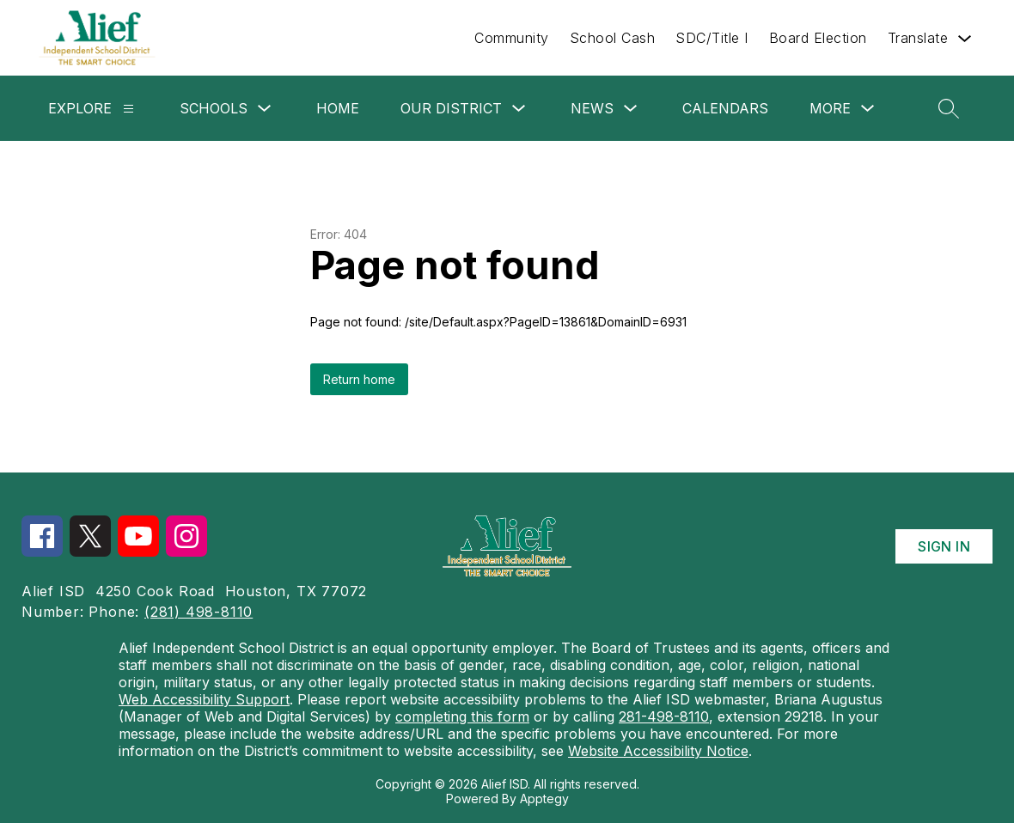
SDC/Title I (711, 37)
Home (337, 108)
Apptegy (544, 798)
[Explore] (128, 108)
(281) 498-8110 (198, 611)
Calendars (725, 108)
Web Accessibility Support (204, 699)
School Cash (613, 37)
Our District (451, 108)
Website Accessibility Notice (658, 750)
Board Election (818, 37)
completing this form (462, 716)
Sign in (944, 546)
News (592, 108)
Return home (359, 379)
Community (511, 37)
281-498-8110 (664, 716)
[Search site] (948, 108)
